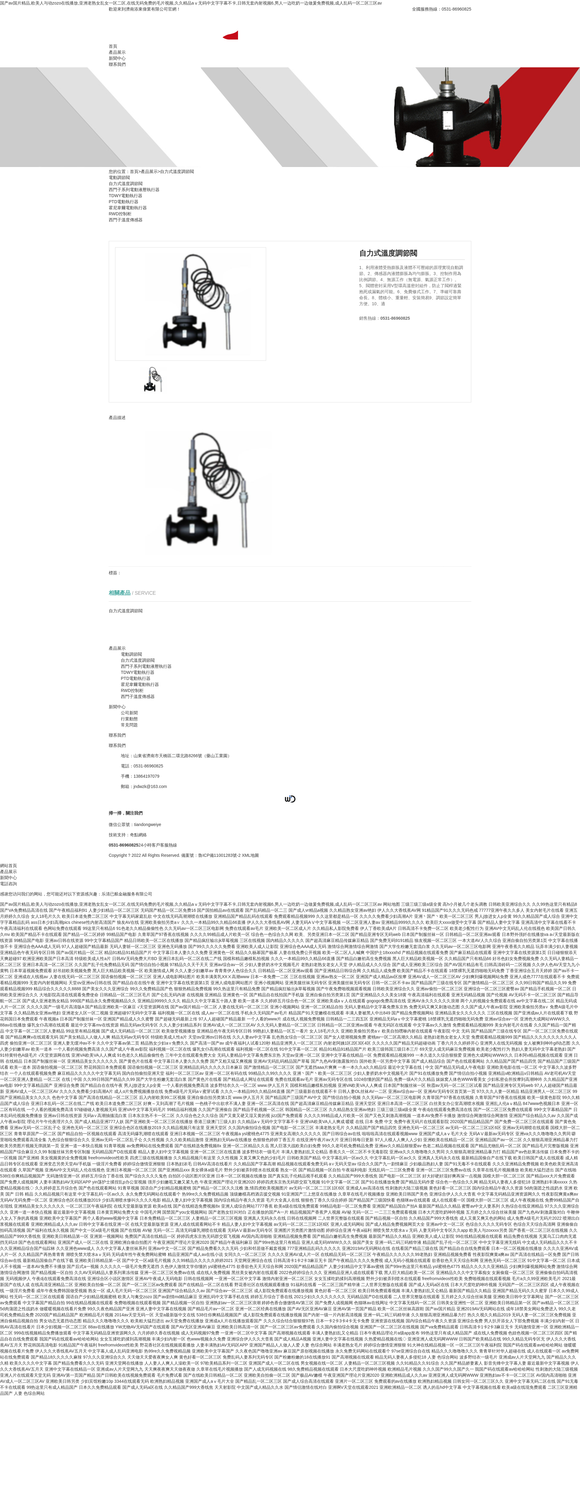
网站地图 (391, 904)
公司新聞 (129, 712)
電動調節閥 (119, 177)
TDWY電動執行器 (125, 195)
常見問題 (129, 724)
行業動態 (129, 718)
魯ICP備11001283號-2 (219, 855)
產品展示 (117, 52)
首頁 (113, 46)
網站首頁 (8, 865)
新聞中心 (117, 58)
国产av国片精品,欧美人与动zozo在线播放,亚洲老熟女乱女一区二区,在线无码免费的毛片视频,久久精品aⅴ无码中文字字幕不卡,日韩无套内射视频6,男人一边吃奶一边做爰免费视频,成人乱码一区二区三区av (191, 3)
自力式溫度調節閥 (177, 171)
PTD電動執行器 (123, 201)
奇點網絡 (138, 834)
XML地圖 (250, 855)
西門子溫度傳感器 (126, 219)
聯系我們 (117, 64)
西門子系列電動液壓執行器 (134, 189)
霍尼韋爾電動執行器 (128, 207)
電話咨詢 (8, 883)
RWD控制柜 (120, 213)
